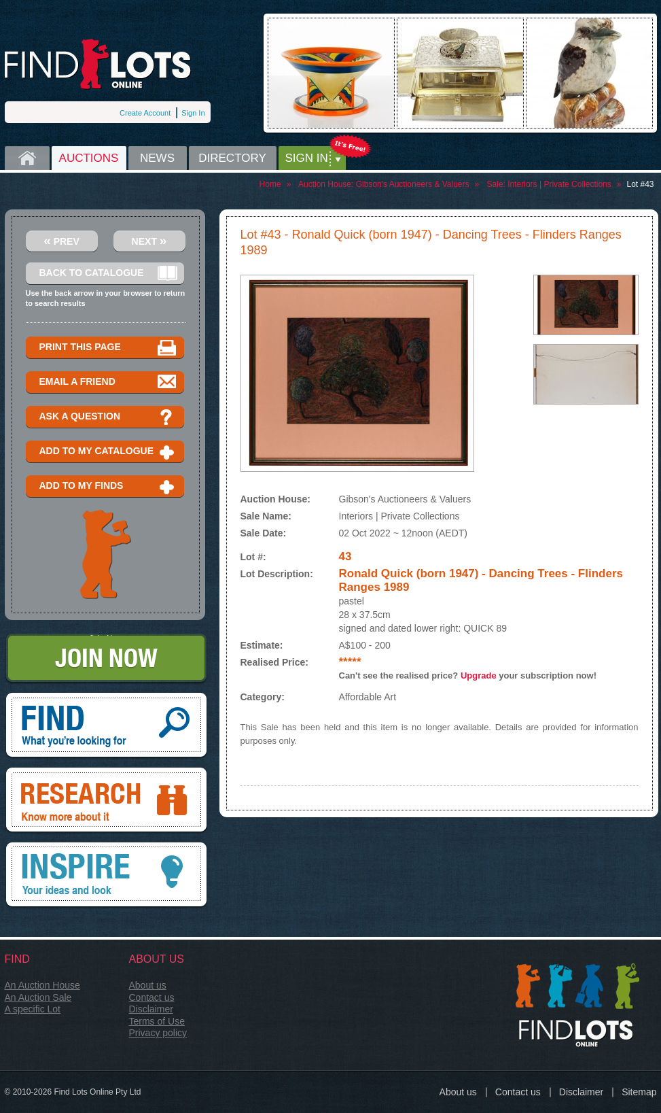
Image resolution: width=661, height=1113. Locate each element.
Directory (232, 158)
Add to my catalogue (108, 452)
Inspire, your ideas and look (106, 875)
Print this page (108, 348)
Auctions (89, 158)
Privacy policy (158, 1032)
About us (147, 985)
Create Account (145, 113)
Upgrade (479, 675)
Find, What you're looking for (106, 726)
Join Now (106, 659)
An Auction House (42, 985)
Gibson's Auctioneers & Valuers (412, 184)
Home (27, 158)
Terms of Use (157, 1021)
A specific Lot (33, 1009)
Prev (61, 240)
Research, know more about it (106, 801)
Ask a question (108, 417)
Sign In (192, 113)
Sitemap (639, 1091)
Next (149, 240)
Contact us (152, 997)
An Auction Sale (38, 997)
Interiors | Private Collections (559, 184)
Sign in (306, 158)
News (157, 158)
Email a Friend (108, 382)
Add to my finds (108, 486)
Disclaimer (151, 1009)
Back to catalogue (108, 273)
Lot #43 (640, 184)
